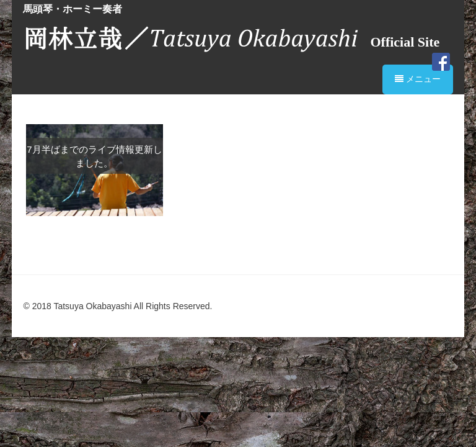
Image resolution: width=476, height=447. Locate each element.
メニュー (418, 79)
